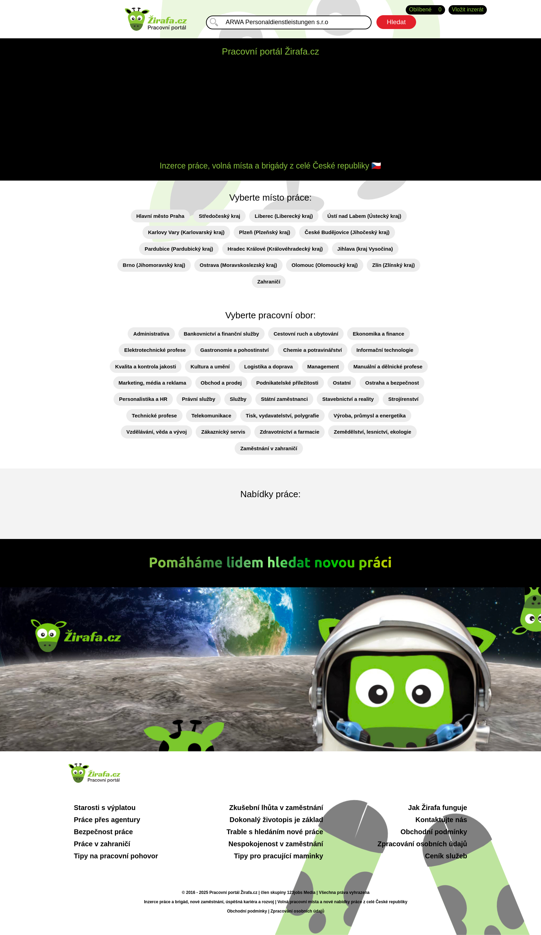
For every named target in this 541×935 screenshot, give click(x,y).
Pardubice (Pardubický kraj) (179, 249)
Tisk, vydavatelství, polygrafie (282, 415)
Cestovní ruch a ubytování (306, 334)
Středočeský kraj (219, 216)
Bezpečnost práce (103, 832)
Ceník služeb (446, 856)
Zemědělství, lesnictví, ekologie (372, 432)
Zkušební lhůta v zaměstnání (276, 807)
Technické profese (154, 415)
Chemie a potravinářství (312, 350)
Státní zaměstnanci (284, 399)
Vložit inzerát (468, 9)
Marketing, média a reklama (152, 383)
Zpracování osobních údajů (422, 844)
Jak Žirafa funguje (437, 807)
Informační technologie (384, 350)
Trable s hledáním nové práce (274, 832)
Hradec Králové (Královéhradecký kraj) (275, 249)
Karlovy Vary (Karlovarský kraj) (186, 232)
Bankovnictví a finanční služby (221, 334)
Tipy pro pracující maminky (278, 856)
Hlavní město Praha (160, 216)
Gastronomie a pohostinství (234, 350)
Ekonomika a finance (378, 334)
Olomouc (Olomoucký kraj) (325, 265)
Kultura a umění (209, 366)
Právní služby (198, 399)
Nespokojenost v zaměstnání (275, 844)
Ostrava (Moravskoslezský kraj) (238, 265)
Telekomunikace (211, 415)
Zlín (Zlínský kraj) (393, 265)
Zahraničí (269, 282)
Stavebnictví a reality (348, 399)
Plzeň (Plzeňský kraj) (264, 232)
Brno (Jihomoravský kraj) (154, 265)
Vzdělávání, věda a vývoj (156, 432)
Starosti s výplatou (105, 807)
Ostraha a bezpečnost (392, 383)
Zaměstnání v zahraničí (268, 448)
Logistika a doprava (268, 366)
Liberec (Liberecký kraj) (284, 216)
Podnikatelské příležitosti (287, 383)
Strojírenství (403, 399)
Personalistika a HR (143, 399)
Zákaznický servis (223, 432)
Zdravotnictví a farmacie (289, 432)
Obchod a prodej (221, 383)
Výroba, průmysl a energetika (370, 415)
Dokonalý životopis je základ (276, 819)
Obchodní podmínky (434, 832)
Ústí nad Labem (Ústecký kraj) (364, 216)
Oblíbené (425, 10)
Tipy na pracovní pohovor (116, 856)
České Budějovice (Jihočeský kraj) (347, 232)
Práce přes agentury (107, 819)
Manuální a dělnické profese (387, 366)
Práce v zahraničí (102, 844)
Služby (238, 399)
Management (323, 366)
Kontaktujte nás (441, 819)
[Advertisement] (270, 109)
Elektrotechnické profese (155, 350)
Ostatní (342, 383)
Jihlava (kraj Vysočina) (365, 249)
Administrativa (151, 334)
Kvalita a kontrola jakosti (145, 366)
